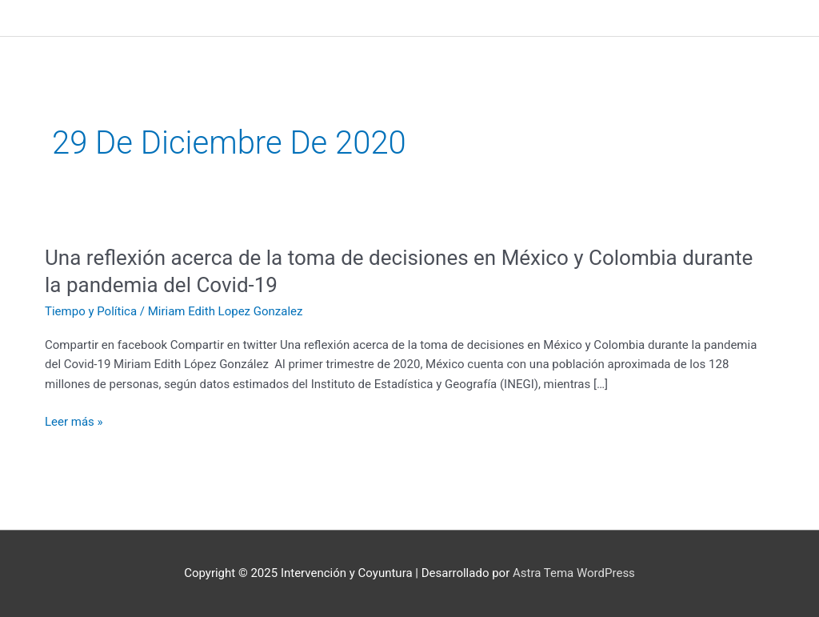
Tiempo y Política (91, 311)
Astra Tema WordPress (574, 573)
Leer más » (74, 422)
